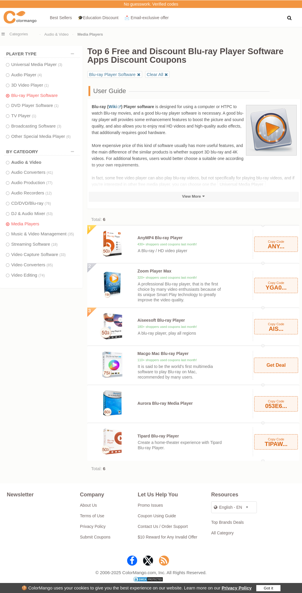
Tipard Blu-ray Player (158, 436)
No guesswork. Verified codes (151, 4)
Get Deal (276, 365)
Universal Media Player (36, 64)
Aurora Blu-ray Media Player (165, 403)
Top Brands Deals (227, 522)
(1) (46, 85)
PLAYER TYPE (41, 53)
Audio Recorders (31, 192)
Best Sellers (61, 17)
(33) (62, 255)
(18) (54, 244)
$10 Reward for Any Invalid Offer (167, 537)
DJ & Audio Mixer (32, 213)
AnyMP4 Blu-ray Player (160, 237)
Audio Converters (32, 172)
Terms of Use (92, 515)
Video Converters (32, 264)
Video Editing (28, 274)
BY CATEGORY (41, 151)
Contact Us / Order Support (163, 526)
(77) (49, 183)
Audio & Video (56, 34)
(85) (50, 265)
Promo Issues (150, 505)
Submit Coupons (95, 537)
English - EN (228, 507)
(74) (41, 275)
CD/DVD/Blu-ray (31, 203)
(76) (48, 203)
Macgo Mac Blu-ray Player (163, 353)
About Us (88, 505)
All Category (222, 533)
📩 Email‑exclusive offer (146, 17)
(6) (68, 137)
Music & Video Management (42, 233)
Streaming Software (34, 244)
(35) (71, 234)
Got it (268, 588)
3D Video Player (30, 84)
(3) (60, 65)
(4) (39, 75)
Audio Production (31, 182)
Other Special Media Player (40, 136)
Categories (18, 34)
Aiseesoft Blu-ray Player (161, 320)
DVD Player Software (35, 105)
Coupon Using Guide (157, 515)
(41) (50, 173)
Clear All (155, 74)
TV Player (23, 115)
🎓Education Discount (98, 17)
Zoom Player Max (154, 271)
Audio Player (26, 74)
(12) (48, 193)
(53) (49, 214)
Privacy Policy (236, 587)
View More (191, 196)
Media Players (25, 223)
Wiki (113, 106)
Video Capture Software (38, 254)
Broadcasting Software (36, 125)
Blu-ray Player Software (34, 95)
